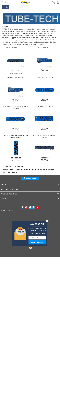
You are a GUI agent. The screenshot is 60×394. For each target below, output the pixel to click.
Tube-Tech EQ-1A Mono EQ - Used (15, 48)
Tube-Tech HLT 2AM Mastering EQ (15, 77)
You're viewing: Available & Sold (14, 166)
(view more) (41, 44)
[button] (36, 224)
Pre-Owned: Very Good (15, 73)
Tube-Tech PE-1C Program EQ (44, 106)
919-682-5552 (30, 178)
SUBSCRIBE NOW (37, 242)
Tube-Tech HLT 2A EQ (44, 48)
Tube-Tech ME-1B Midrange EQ (44, 77)
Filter (5, 7)
